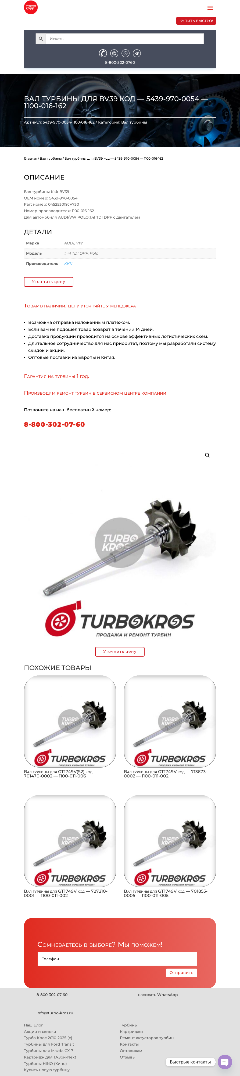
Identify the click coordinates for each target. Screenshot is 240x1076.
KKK (68, 263)
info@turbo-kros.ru (55, 1013)
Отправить (182, 972)
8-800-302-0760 (120, 62)
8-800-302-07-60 (54, 424)
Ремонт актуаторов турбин (147, 1037)
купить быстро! (196, 21)
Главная (30, 158)
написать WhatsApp (158, 994)
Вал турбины (134, 122)
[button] (207, 455)
